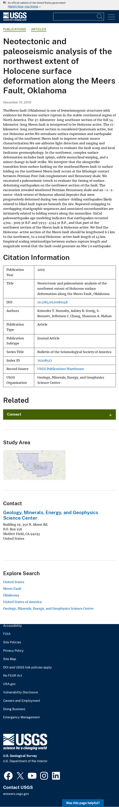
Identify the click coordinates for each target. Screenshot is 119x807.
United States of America (22, 602)
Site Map (9, 659)
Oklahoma (11, 595)
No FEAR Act (12, 675)
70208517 (44, 360)
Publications (14, 29)
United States (13, 582)
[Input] (78, 16)
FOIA (7, 634)
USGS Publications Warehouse (60, 369)
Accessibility (12, 626)
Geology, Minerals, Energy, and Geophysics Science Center (48, 608)
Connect (14, 414)
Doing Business (14, 709)
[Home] (15, 20)
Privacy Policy (13, 650)
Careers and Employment (21, 701)
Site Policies (12, 642)
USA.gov (9, 684)
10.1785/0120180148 (52, 302)
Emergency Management (21, 717)
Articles (38, 29)
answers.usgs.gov (16, 794)
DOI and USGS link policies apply (27, 667)
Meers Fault (12, 589)
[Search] (100, 16)
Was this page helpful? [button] (83, 803)
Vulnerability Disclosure (20, 692)
